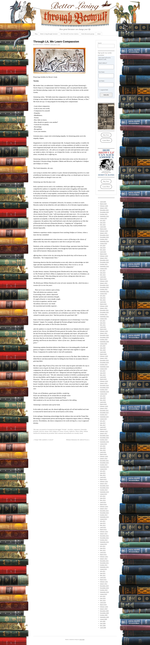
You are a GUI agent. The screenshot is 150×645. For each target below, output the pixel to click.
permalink (51, 433)
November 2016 (104, 437)
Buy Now (106, 135)
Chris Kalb (81, 639)
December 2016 (104, 435)
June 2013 (103, 523)
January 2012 (103, 558)
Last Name (101, 81)
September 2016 (104, 441)
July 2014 (102, 496)
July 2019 (102, 371)
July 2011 (102, 571)
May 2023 (103, 274)
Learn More (106, 140)
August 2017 (103, 419)
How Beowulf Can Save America (70, 34)
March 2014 (103, 504)
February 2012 (104, 556)
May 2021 (103, 325)
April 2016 (103, 452)
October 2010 (103, 590)
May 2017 (103, 425)
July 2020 (102, 345)
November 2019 (104, 362)
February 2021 (104, 331)
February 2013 (104, 531)
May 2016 (103, 450)
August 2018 (103, 393)
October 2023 (103, 264)
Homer (47, 431)
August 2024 (103, 243)
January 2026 (103, 208)
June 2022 (103, 297)
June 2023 (103, 272)
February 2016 (104, 456)
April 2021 (103, 327)
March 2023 (103, 279)
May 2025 (103, 224)
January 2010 (103, 609)
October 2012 (103, 540)
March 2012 (103, 554)
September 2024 (104, 241)
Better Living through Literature (49, 34)
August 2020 (103, 343)
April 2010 (103, 602)
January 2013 (103, 533)
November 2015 (104, 462)
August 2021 (103, 318)
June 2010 (103, 598)
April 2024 (103, 252)
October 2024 (103, 239)
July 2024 (102, 245)
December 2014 (104, 485)
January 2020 (103, 358)
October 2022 (103, 289)
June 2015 (103, 473)
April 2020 (103, 352)
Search (99, 43)
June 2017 (103, 423)
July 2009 (102, 621)
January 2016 (103, 458)
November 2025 (104, 212)
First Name (101, 72)
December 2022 (104, 285)
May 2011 (103, 575)
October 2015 (103, 464)
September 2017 (104, 416)
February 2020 (104, 356)
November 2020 (104, 337)
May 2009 (103, 625)
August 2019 (103, 368)
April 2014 (103, 502)
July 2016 (102, 446)
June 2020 (103, 348)
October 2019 (103, 364)
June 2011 (103, 573)
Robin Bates (39, 44)
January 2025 (103, 233)
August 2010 (103, 594)
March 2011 (103, 579)
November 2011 (104, 563)
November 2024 (104, 237)
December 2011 (104, 560)
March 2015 (103, 479)
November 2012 (104, 538)
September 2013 (104, 517)
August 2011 (103, 569)
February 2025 (104, 231)
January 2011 (103, 583)
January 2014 (103, 508)
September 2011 (104, 567)
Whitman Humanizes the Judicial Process (78, 440)
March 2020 (103, 354)
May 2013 (103, 525)
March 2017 (103, 429)
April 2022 (103, 302)
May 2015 (103, 475)
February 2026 (104, 206)
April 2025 (103, 226)
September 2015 (104, 467)
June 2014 (103, 498)
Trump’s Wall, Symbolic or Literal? (43, 440)
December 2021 (104, 310)
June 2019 (103, 373)
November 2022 (104, 287)
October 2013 (103, 515)
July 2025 (102, 220)
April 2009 (103, 627)
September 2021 (104, 316)
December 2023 (104, 260)
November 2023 (104, 262)
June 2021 (103, 322)
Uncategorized (51, 429)
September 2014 (104, 492)
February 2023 (104, 281)
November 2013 (104, 512)
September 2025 (104, 216)
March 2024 (103, 254)
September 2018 (104, 391)
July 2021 (102, 320)
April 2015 (103, 477)
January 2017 (103, 433)
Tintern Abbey (79, 431)
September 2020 (104, 341)
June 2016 (103, 448)
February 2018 (104, 406)
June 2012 (103, 548)
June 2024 (103, 247)
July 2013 (102, 521)
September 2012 (104, 542)
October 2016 (103, 439)
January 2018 (103, 408)
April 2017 (103, 427)
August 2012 (103, 544)
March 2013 (103, 529)
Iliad (50, 431)
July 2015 (102, 471)
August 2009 (103, 619)
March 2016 (103, 454)
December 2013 (104, 510)
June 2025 (103, 222)
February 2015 (104, 481)
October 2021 (103, 314)
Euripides (36, 431)
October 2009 (103, 615)
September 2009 (104, 617)
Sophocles (72, 431)
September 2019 (104, 366)
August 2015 (103, 469)
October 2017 (103, 414)
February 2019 (104, 381)
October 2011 (103, 565)
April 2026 (103, 201)
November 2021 (104, 312)
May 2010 (103, 600)
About (99, 34)
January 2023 (103, 283)
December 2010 (104, 586)
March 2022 (103, 304)
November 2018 (104, 387)
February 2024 (104, 256)
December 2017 (104, 410)
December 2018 (104, 385)
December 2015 (104, 460)
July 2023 (102, 270)
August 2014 (103, 494)
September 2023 (104, 266)
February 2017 (104, 431)
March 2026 (103, 203)
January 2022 (103, 308)
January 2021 (103, 333)
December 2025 (104, 210)
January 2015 (103, 483)
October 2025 (103, 214)
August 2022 (103, 293)
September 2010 (104, 592)
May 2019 (103, 375)
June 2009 (103, 623)
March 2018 (103, 404)
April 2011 (103, 577)
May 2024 (103, 249)
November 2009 (104, 613)
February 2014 (104, 506)
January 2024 (103, 258)
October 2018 (103, 389)
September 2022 (104, 291)
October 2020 (103, 339)
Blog (36, 34)
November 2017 (104, 412)
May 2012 (103, 550)
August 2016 (103, 444)
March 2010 (103, 604)
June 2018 (103, 398)
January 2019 (103, 383)
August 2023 (103, 268)
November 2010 (104, 588)
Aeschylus (70, 429)
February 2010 (104, 606)
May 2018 (103, 400)
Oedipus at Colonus (57, 431)
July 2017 (102, 421)
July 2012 (102, 546)
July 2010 (102, 596)
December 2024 (104, 235)
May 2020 (103, 350)
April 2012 (103, 552)
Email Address (102, 63)
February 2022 (104, 306)
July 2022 (102, 295)
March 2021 (103, 329)
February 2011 (104, 581)
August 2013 (103, 519)
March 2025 (103, 229)
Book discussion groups (87, 34)
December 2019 (104, 360)
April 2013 (103, 527)
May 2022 (103, 300)
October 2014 (103, 490)
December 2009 (104, 611)
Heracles (41, 431)
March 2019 (103, 379)
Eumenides (84, 429)
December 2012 (104, 535)
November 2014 (104, 487)
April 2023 (103, 277)
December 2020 (104, 335)
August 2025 (103, 218)
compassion (77, 429)
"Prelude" (64, 429)
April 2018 (103, 402)
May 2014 (103, 500)
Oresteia (66, 431)
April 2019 (103, 377)
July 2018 (102, 396)
